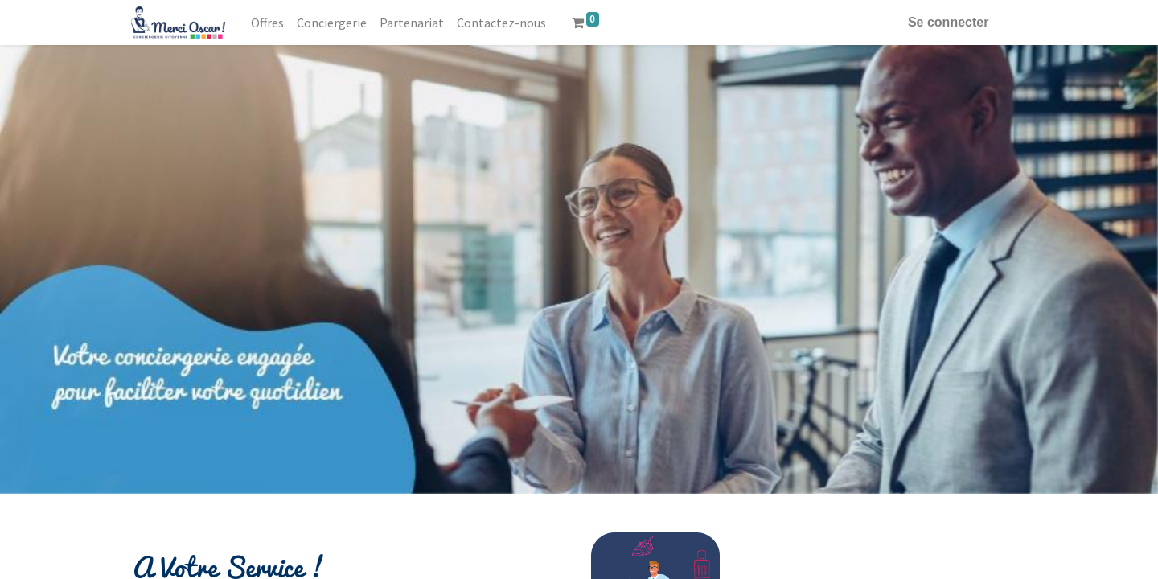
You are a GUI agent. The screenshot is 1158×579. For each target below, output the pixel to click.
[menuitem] (269, 22)
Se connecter (946, 22)
